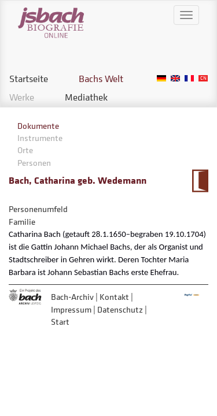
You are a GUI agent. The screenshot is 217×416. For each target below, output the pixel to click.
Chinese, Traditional (203, 78)
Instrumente (39, 138)
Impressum (71, 309)
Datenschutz (120, 309)
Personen (34, 163)
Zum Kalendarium (200, 180)
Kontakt (114, 297)
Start (60, 321)
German (161, 78)
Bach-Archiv (72, 297)
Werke (21, 97)
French (189, 78)
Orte (25, 150)
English (175, 78)
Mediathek (86, 97)
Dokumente (38, 126)
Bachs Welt (101, 78)
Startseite (28, 78)
